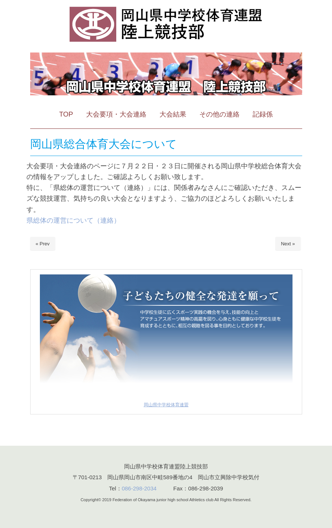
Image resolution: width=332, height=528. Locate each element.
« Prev (43, 243)
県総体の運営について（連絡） (73, 220)
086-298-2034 (139, 488)
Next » (288, 243)
